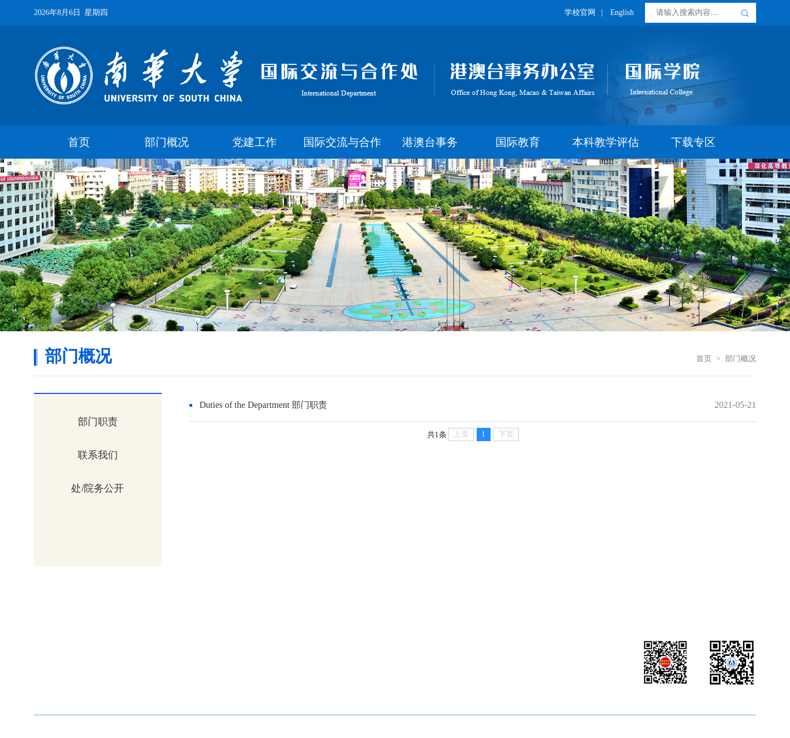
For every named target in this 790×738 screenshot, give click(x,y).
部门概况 (166, 142)
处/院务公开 (97, 488)
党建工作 (254, 142)
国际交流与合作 (342, 142)
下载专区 (693, 142)
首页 (79, 142)
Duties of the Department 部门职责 (263, 405)
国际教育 (518, 142)
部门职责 (98, 421)
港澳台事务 (430, 142)
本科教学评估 (605, 142)
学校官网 (580, 12)
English (622, 12)
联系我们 (98, 455)
